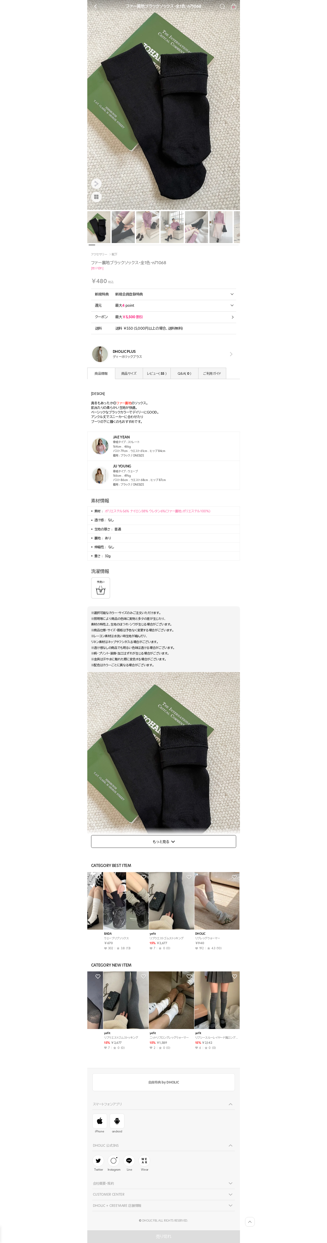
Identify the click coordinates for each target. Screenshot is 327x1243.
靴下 (115, 254)
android (117, 1123)
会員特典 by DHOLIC (163, 1082)
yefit (139, 1033)
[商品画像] (96, 197)
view (230, 354)
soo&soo (142, 933)
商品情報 (101, 373)
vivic (93, 1033)
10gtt (94, 933)
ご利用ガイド (212, 373)
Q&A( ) (184, 373)
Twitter (98, 1163)
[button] (232, 100)
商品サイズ (128, 373)
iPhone (99, 1123)
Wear (144, 1163)
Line (129, 1163)
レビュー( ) (156, 373)
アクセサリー (99, 254)
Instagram (114, 1163)
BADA (185, 933)
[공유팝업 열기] (96, 183)
